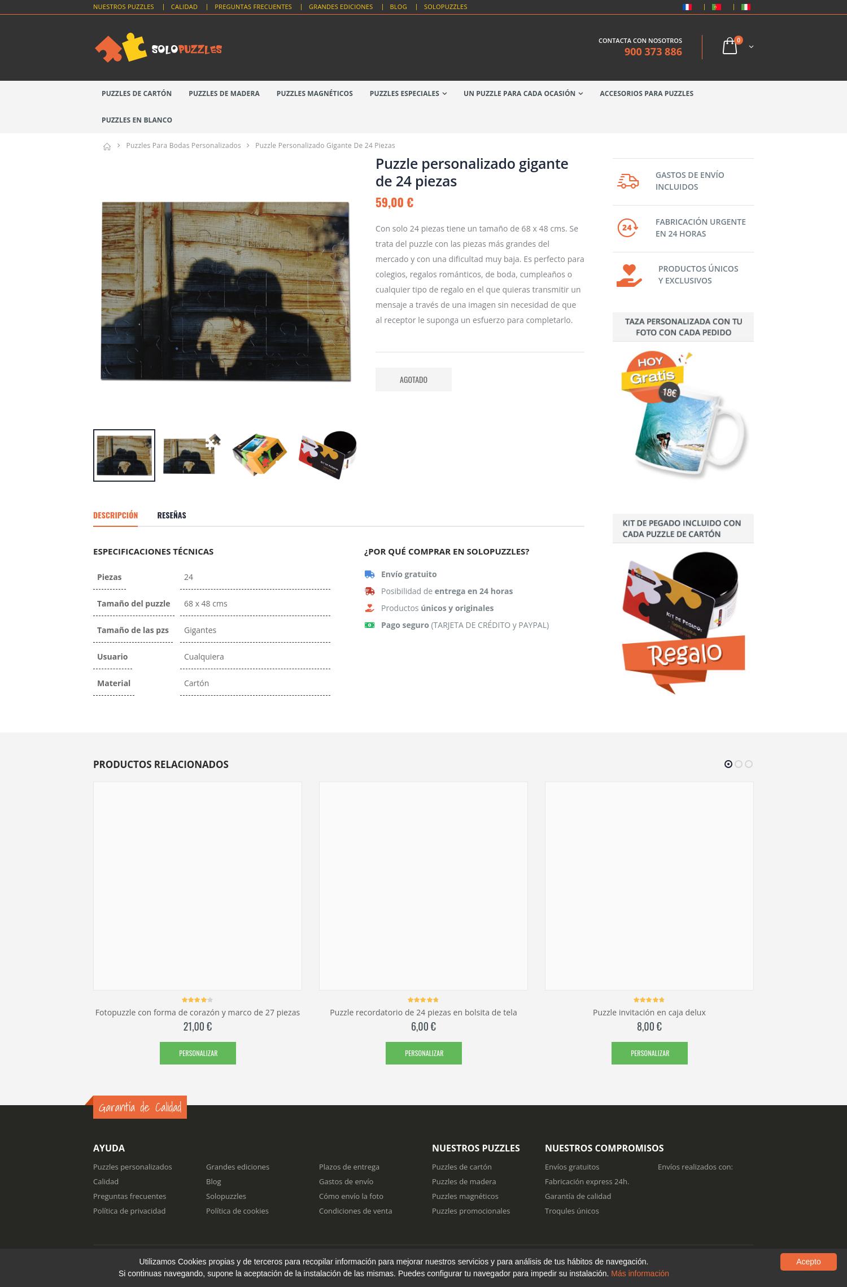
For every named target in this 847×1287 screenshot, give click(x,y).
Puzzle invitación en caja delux (649, 1012)
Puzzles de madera (224, 93)
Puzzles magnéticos (315, 93)
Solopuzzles (446, 6)
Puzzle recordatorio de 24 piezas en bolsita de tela (423, 1012)
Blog (398, 6)
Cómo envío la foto (351, 1196)
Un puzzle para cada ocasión (519, 93)
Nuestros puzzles (123, 6)
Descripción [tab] (115, 515)
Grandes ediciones (237, 1167)
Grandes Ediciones (341, 6)
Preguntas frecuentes (129, 1196)
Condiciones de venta (355, 1211)
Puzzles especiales (404, 93)
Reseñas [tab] (171, 515)
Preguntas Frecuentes (253, 6)
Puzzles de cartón (137, 93)
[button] (737, 47)
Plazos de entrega (349, 1167)
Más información (640, 1273)
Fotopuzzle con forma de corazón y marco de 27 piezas (197, 1012)
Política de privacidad (129, 1211)
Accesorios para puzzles (646, 93)
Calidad (184, 6)
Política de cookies (237, 1211)
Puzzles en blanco (137, 120)
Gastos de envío (346, 1181)
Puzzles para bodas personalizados (183, 145)
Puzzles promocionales (471, 1211)
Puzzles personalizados (132, 1167)
